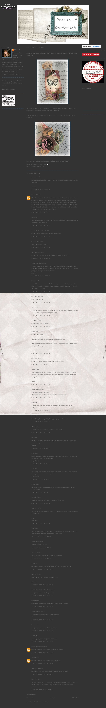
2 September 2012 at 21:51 (42, 674)
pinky (33, 402)
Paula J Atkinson (36, 389)
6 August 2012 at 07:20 (40, 353)
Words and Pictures (37, 263)
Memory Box (36, 166)
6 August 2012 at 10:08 (40, 384)
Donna (33, 625)
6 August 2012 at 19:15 (40, 397)
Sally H (33, 528)
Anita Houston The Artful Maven (41, 590)
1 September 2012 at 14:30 (42, 585)
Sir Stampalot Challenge (48, 161)
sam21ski (34, 177)
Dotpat (33, 484)
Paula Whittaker (36, 541)
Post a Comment (31, 694)
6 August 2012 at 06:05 (40, 326)
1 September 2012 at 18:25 (42, 641)
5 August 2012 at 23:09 (40, 315)
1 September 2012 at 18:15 (42, 630)
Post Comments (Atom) (41, 702)
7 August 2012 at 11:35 (40, 492)
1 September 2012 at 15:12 (42, 595)
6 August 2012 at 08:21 (40, 364)
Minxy (33, 427)
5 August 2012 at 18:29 (40, 190)
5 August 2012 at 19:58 (40, 247)
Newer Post (29, 698)
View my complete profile (11, 74)
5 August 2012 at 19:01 (40, 212)
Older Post (75, 698)
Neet (32, 453)
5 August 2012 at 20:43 (40, 276)
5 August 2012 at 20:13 (40, 258)
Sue (32, 217)
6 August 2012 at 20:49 (40, 432)
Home (53, 698)
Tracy (33, 437)
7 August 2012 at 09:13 (40, 463)
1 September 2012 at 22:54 (42, 652)
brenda (33, 331)
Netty (33, 416)
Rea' (32, 635)
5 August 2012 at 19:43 (40, 225)
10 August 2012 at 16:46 (41, 536)
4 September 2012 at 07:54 (42, 690)
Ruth (32, 307)
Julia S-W (34, 679)
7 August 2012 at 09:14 (40, 479)
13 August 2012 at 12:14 (41, 547)
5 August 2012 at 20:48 (40, 291)
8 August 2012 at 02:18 (40, 503)
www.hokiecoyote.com (38, 646)
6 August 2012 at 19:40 (40, 411)
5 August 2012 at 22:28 (40, 302)
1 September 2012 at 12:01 (42, 569)
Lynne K (33, 369)
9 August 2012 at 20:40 (40, 523)
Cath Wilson (35, 358)
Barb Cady (34, 552)
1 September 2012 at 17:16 (42, 620)
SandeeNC (34, 195)
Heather (33, 281)
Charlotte (34, 600)
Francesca (34, 508)
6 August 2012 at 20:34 (40, 422)
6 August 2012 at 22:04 (40, 448)
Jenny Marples (35, 668)
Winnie (33, 657)
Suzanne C (34, 497)
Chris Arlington (35, 296)
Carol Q (17, 49)
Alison (33, 563)
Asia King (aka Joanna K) (38, 230)
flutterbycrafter (35, 252)
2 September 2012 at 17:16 (42, 663)
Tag (43, 166)
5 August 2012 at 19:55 (40, 236)
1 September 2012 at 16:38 (42, 606)
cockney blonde (36, 241)
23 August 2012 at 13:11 (41, 558)
